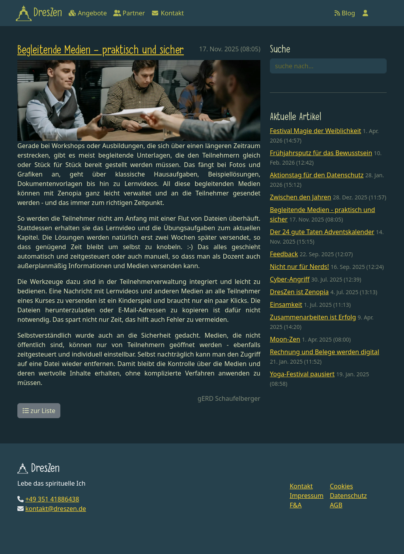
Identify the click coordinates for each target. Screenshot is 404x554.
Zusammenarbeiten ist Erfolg (313, 317)
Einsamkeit (286, 304)
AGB (336, 505)
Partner (129, 13)
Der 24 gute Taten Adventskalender (322, 231)
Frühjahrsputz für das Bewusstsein (321, 152)
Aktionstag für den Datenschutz (317, 175)
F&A (295, 505)
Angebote (87, 13)
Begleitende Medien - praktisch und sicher (100, 50)
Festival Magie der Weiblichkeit (315, 130)
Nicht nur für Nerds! (299, 266)
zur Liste (38, 410)
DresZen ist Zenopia (299, 291)
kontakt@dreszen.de (55, 508)
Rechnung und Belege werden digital (324, 351)
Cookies (341, 486)
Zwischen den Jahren (300, 197)
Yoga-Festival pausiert (302, 374)
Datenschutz (348, 495)
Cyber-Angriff (290, 279)
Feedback (284, 254)
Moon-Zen (285, 339)
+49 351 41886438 (52, 499)
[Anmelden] (365, 13)
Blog (345, 13)
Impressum (307, 495)
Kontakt (167, 13)
